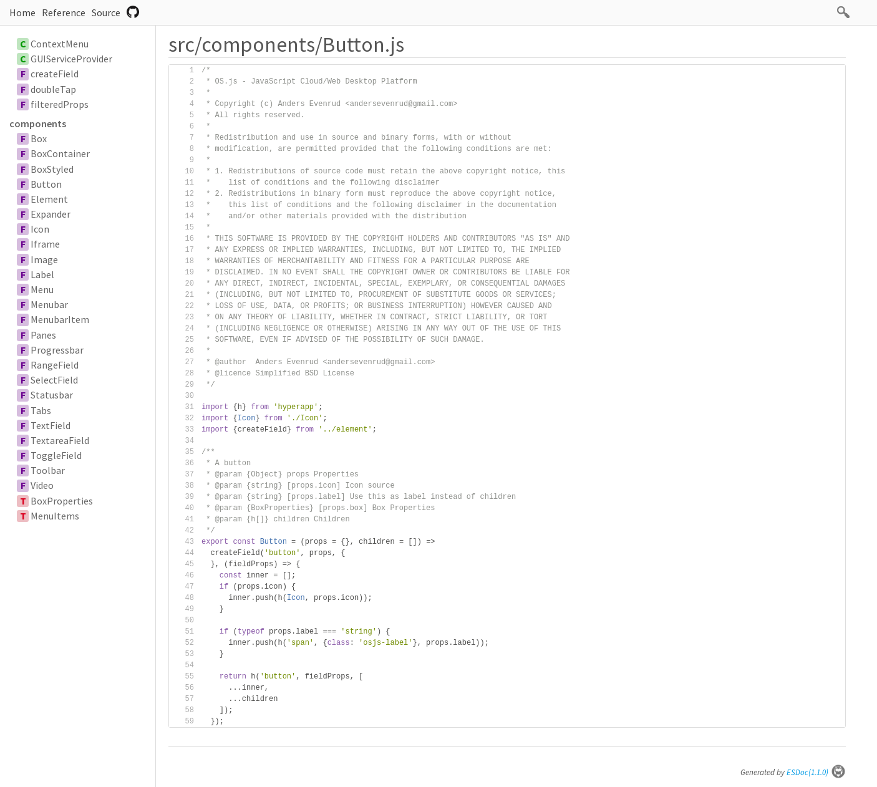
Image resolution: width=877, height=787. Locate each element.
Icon (40, 229)
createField (55, 73)
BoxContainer (60, 153)
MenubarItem (60, 319)
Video (42, 485)
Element (49, 199)
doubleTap (53, 89)
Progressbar (57, 350)
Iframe (45, 244)
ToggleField (56, 455)
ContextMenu (60, 43)
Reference (63, 12)
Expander (50, 214)
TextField (50, 425)
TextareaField (60, 440)
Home (22, 12)
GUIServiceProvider (71, 58)
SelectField (54, 380)
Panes (43, 335)
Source (106, 12)
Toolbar (48, 470)
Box (39, 138)
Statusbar (52, 395)
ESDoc (816, 772)
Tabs (41, 410)
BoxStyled (52, 169)
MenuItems (55, 515)
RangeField (55, 365)
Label (42, 274)
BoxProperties (62, 501)
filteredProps (60, 104)
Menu (42, 289)
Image (44, 259)
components (37, 123)
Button (46, 184)
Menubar (49, 304)
